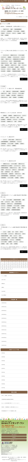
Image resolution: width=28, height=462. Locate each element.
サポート (14, 33)
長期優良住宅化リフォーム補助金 (18, 59)
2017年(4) (3, 387)
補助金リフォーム (13, 55)
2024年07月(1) (4, 333)
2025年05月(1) (4, 322)
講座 (21, 117)
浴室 (2, 201)
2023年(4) (3, 364)
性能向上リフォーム (4, 63)
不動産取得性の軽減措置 (16, 71)
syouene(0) (3, 291)
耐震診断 (10, 115)
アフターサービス (16, 57)
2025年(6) (3, 356)
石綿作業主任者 (12, 141)
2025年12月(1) (4, 306)
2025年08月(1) (4, 314)
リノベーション (6, 55)
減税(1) (3, 287)
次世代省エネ (7, 171)
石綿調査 (22, 31)
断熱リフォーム (8, 59)
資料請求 (13, 5)
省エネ (10, 61)
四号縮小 (23, 69)
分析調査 (6, 35)
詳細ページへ (24, 43)
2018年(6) (3, 383)
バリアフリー (3, 57)
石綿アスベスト (6, 29)
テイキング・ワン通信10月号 (7, 136)
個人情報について (14, 440)
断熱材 (7, 117)
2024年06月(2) (4, 337)
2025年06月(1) (4, 318)
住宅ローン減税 (21, 63)
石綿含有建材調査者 (18, 29)
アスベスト (8, 33)
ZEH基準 (14, 97)
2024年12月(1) (4, 329)
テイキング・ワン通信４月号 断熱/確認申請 (11, 88)
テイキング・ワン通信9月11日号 (8, 161)
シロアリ (22, 57)
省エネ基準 (3, 71)
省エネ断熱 (3, 86)
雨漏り (2, 59)
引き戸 (17, 231)
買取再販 (8, 71)
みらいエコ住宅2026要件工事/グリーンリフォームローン (11, 403)
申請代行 (2, 33)
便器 (12, 201)
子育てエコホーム (4, 97)
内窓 (10, 97)
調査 (11, 29)
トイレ (5, 231)
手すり (21, 231)
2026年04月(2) (4, 302)
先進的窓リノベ (20, 95)
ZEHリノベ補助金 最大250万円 (7, 395)
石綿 (23, 33)
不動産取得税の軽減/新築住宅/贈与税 (7, 399)
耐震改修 (9, 57)
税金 (2, 65)
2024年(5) (3, 360)
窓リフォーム (13, 117)
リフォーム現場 (16, 31)
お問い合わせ (18, 5)
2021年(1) (3, 372)
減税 (11, 63)
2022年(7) (3, 368)
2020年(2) (3, 376)
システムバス (7, 201)
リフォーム (3, 31)
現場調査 (19, 33)
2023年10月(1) (4, 345)
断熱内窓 (5, 115)
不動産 (24, 71)
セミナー (24, 115)
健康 (18, 117)
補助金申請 (7, 65)
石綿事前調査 (9, 31)
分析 (2, 35)
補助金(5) (3, 283)
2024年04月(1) (4, 341)
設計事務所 (3, 119)
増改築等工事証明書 (17, 61)
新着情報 (8, 5)
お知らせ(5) (3, 279)
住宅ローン (14, 169)
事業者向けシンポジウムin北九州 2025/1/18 (11, 112)
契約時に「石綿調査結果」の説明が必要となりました (13, 26)
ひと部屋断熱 (21, 97)
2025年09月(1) (4, 310)
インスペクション (4, 61)
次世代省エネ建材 (15, 91)
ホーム (4, 5)
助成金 (15, 63)
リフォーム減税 (21, 55)
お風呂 (9, 231)
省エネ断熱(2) (4, 295)
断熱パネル (8, 91)
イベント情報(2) (4, 275)
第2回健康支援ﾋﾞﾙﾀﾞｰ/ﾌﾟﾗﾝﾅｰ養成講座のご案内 (9, 410)
